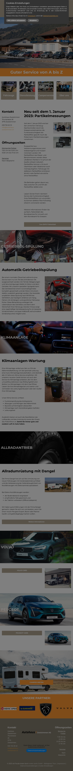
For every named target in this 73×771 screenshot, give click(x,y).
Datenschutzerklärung (50, 16)
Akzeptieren (33, 20)
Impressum (32, 16)
